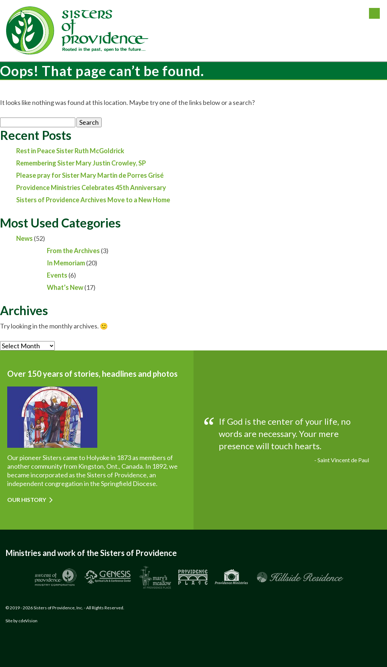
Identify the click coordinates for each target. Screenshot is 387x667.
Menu (374, 13)
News (24, 238)
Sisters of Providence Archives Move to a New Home (93, 200)
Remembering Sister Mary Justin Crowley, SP (81, 163)
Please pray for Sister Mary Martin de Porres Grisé (90, 175)
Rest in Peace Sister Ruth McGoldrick (70, 151)
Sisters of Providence (77, 30)
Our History (26, 499)
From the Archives (73, 251)
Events (57, 275)
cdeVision (27, 620)
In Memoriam (66, 263)
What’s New (65, 287)
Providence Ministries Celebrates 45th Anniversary (91, 187)
